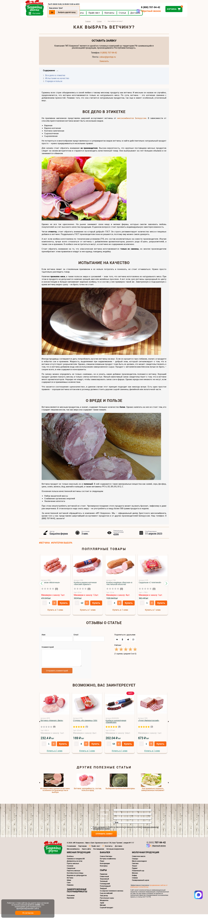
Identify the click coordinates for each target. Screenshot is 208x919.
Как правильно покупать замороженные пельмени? (152, 794)
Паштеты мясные (73, 875)
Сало (69, 887)
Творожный (104, 883)
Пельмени (71, 900)
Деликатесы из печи (74, 866)
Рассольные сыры (107, 903)
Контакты (128, 16)
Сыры (103, 874)
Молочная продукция (145, 857)
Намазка (70, 890)
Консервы (104, 870)
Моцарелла (104, 905)
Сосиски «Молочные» (50, 585)
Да (70, 12)
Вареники (70, 902)
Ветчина (70, 882)
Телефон (104, 819)
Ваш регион (105, 827)
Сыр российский (106, 898)
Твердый (103, 893)
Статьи (140, 16)
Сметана (135, 868)
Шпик (69, 885)
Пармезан (103, 879)
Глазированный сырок (140, 885)
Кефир (134, 880)
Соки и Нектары (106, 861)
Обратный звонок (132, 11)
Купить (64, 606)
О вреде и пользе (53, 84)
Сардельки (71, 873)
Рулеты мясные (73, 868)
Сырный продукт (106, 912)
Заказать (104, 64)
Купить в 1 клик (55, 613)
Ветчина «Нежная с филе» (52, 725)
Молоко (135, 878)
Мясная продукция (78, 857)
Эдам (102, 907)
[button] (41, 586)
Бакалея (105, 857)
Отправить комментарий (57, 675)
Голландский (105, 888)
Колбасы (70, 861)
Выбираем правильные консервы (120, 793)
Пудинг (135, 873)
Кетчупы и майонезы (108, 863)
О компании (71, 851)
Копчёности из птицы (75, 878)
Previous (39, 726)
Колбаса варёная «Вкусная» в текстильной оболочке (119, 586)
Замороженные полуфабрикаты (77, 895)
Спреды (135, 863)
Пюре (102, 866)
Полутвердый (105, 891)
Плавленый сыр (138, 875)
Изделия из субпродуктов (77, 880)
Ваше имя (104, 815)
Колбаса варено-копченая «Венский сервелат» (85, 586)
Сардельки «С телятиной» (150, 585)
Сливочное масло (138, 861)
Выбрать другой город (85, 12)
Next (168, 726)
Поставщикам (98, 854)
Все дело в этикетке (55, 78)
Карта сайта (86, 854)
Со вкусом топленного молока (111, 895)
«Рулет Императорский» (148, 725)
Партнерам (82, 851)
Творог (134, 870)
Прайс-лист (112, 16)
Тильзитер (104, 900)
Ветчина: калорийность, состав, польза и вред (88, 794)
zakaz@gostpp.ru (107, 60)
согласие (101, 832)
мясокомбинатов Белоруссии (131, 121)
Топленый (103, 886)
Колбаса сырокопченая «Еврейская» (116, 726)
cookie (37, 904)
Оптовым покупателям (115, 854)
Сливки (135, 882)
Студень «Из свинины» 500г (85, 725)
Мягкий (103, 910)
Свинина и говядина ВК (76, 863)
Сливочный (104, 881)
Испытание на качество (57, 81)
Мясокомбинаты (73, 854)
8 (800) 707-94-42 (108, 55)
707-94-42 (156, 847)
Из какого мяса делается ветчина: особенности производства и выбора (55, 795)
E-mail (103, 823)
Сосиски (70, 870)
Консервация (105, 868)
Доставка (153, 16)
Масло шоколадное (139, 866)
